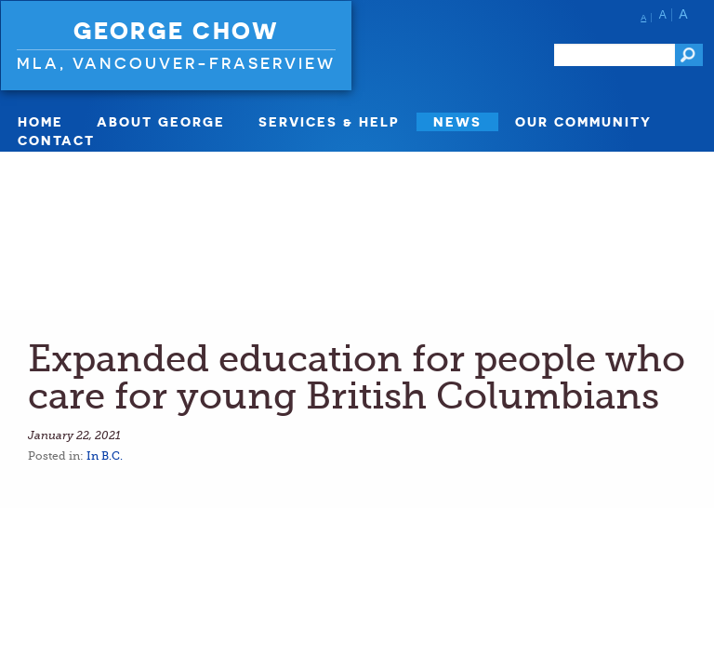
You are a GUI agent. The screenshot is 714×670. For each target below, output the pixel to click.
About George (161, 121)
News (457, 121)
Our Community (583, 121)
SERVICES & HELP (329, 121)
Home (40, 121)
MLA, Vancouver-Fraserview (176, 63)
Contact (56, 140)
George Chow (176, 31)
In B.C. (104, 455)
